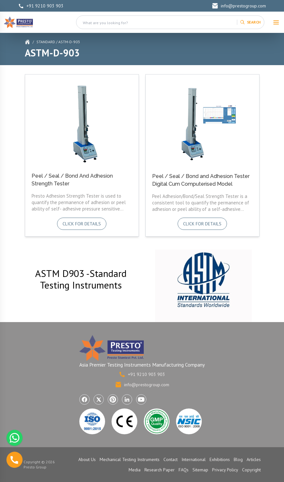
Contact (170, 459)
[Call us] (14, 460)
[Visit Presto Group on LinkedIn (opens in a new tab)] (127, 399)
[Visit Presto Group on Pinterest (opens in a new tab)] (113, 399)
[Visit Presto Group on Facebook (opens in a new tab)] (84, 399)
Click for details (82, 224)
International (193, 459)
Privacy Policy (225, 470)
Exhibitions (220, 459)
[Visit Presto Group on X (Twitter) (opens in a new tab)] (98, 399)
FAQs (184, 470)
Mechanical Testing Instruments (130, 459)
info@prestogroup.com (239, 6)
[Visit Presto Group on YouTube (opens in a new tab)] (141, 399)
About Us (87, 459)
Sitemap (200, 470)
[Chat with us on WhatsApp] (14, 438)
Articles (254, 459)
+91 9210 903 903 (41, 6)
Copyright (251, 470)
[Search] (250, 22)
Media (135, 470)
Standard (45, 41)
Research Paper (159, 470)
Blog (238, 459)
